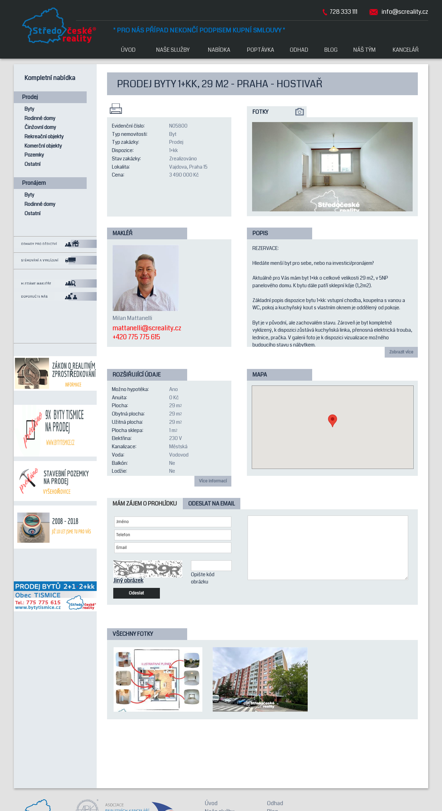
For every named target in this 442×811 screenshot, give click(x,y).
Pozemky (34, 155)
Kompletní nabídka (50, 78)
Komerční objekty (43, 146)
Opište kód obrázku (202, 578)
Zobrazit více (401, 352)
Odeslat (136, 593)
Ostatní (32, 164)
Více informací (213, 481)
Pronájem (34, 183)
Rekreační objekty (44, 136)
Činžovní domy (40, 127)
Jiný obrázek (128, 581)
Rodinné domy (40, 118)
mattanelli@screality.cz (147, 328)
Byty (29, 109)
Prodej (30, 97)
